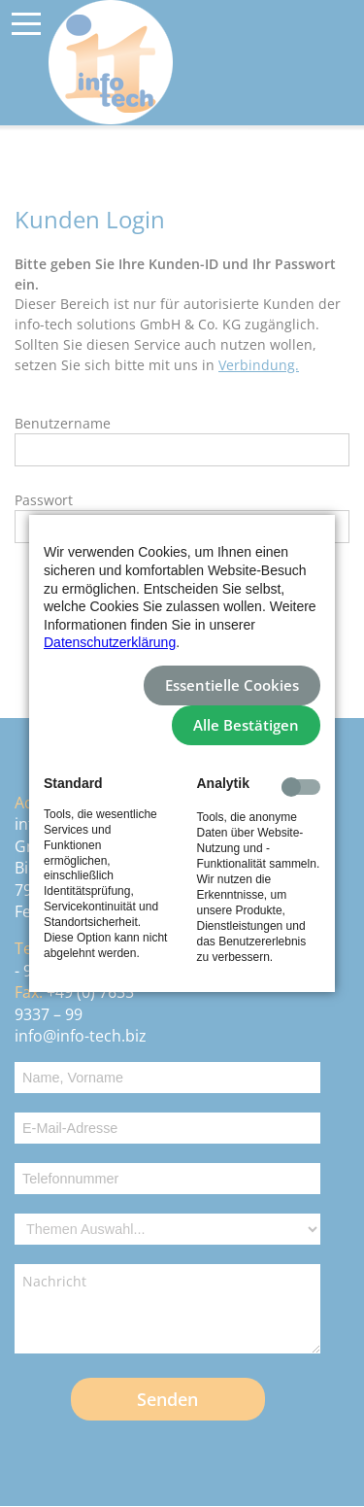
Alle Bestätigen (246, 725)
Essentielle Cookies (232, 685)
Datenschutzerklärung (110, 642)
